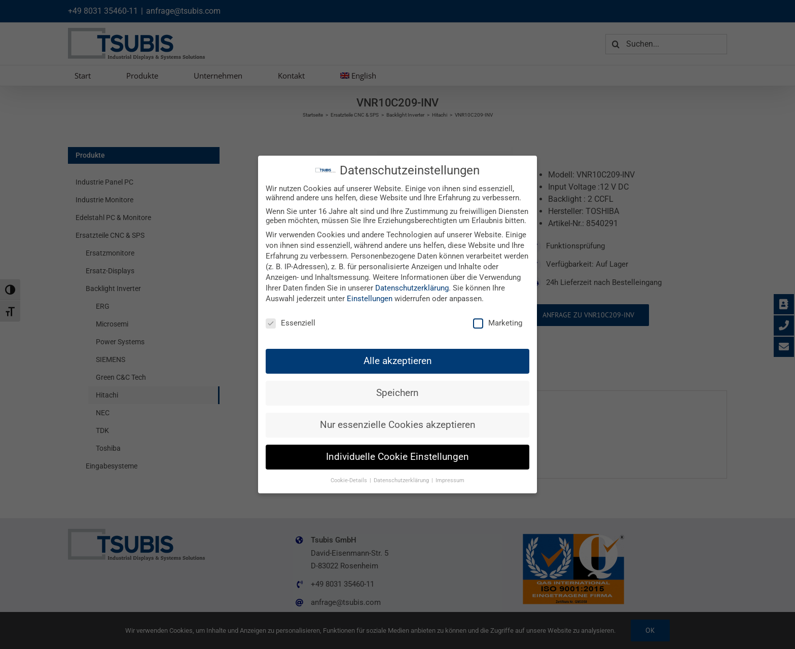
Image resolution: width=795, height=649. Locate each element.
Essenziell (290, 323)
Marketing (497, 323)
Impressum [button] (450, 480)
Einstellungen (369, 298)
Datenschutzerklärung (412, 288)
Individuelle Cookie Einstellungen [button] (397, 456)
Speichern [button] (397, 393)
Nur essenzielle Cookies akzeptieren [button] (398, 424)
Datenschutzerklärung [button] (402, 480)
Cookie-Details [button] (350, 480)
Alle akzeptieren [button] (398, 361)
